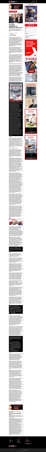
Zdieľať (10, 35)
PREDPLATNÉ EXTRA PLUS (31, 25)
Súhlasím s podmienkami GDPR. (30, 35)
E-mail (26, 28)
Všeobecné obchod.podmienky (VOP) (29, 443)
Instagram (19, 442)
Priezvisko (26, 33)
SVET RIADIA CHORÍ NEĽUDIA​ (17, 63)
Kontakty (10, 441)
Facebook (19, 441)
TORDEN (11, 33)
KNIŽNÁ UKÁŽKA (13, 11)
